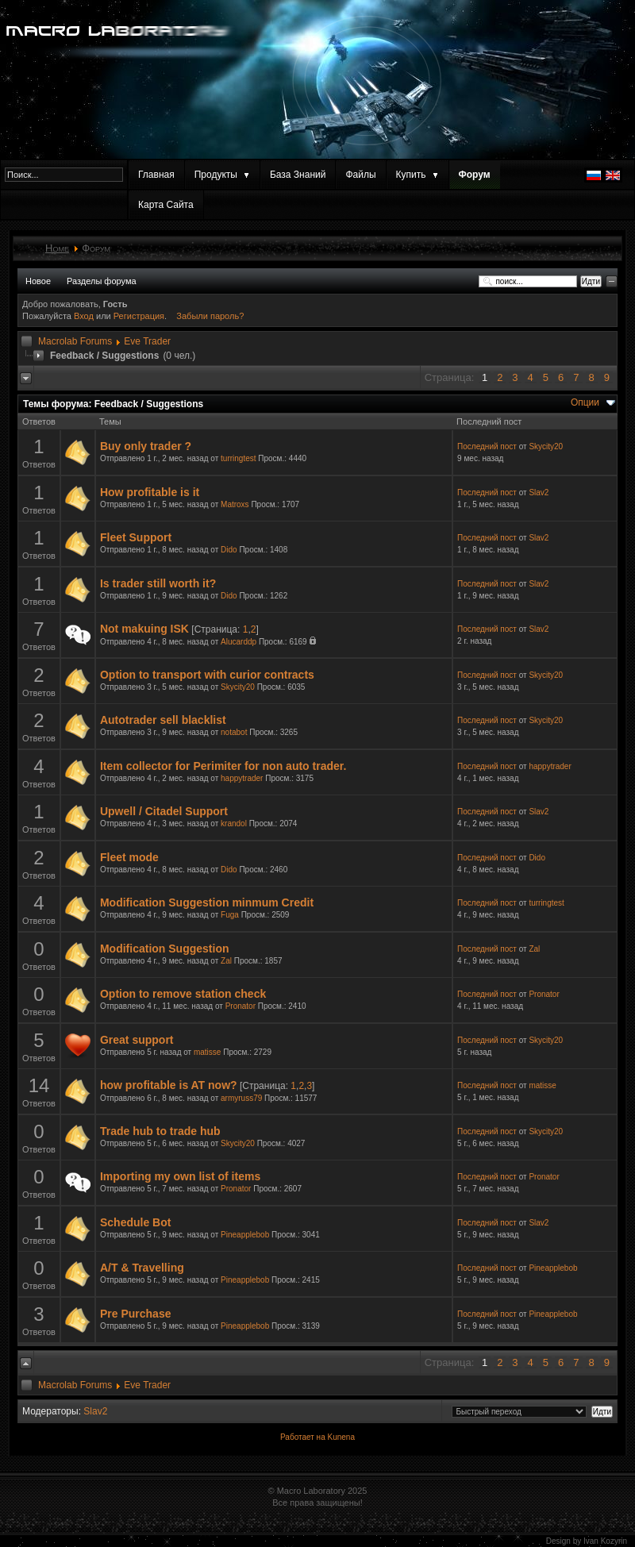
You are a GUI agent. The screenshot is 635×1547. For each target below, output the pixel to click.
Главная (156, 174)
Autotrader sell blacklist (163, 720)
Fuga (230, 914)
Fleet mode (129, 857)
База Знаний (298, 174)
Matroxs (235, 504)
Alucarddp (238, 641)
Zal (226, 960)
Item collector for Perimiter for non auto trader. (223, 766)
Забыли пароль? (210, 316)
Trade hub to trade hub (160, 1131)
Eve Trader (147, 341)
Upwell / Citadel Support (164, 811)
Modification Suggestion (164, 948)
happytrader (242, 778)
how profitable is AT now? (168, 1085)
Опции (585, 402)
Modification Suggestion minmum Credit (207, 902)
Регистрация (139, 316)
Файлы (360, 174)
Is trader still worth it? (158, 583)
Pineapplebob (245, 1234)
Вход (85, 316)
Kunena (340, 1437)
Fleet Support (135, 537)
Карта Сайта (166, 204)
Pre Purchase (135, 1313)
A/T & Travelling (142, 1267)
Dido (229, 549)
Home (57, 248)
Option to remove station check (183, 993)
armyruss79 (241, 1098)
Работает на (302, 1437)
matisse (207, 1052)
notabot (234, 732)
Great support (137, 1039)
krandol (234, 823)
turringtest (238, 458)
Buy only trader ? (145, 446)
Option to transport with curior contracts (207, 674)
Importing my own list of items (180, 1176)
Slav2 (538, 492)
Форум (475, 174)
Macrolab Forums (75, 341)
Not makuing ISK (144, 628)
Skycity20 (546, 446)
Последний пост (487, 446)
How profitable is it (149, 492)
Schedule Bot (135, 1222)
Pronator (240, 1006)
